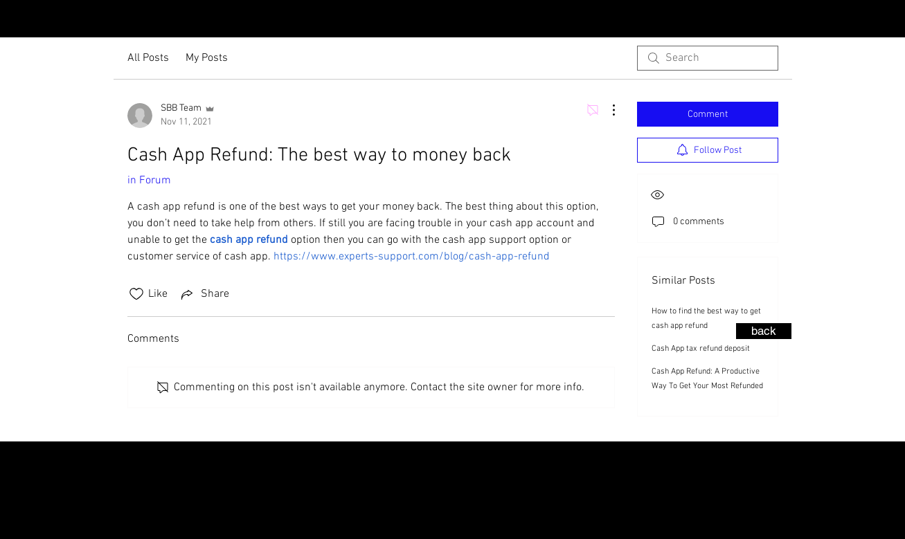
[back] (763, 331)
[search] (707, 58)
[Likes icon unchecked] (136, 294)
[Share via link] (204, 294)
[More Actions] (606, 110)
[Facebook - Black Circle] (839, 20)
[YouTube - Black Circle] (861, 20)
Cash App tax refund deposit (701, 349)
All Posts (148, 58)
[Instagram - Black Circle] (817, 20)
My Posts (207, 58)
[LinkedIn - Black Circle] (884, 20)
